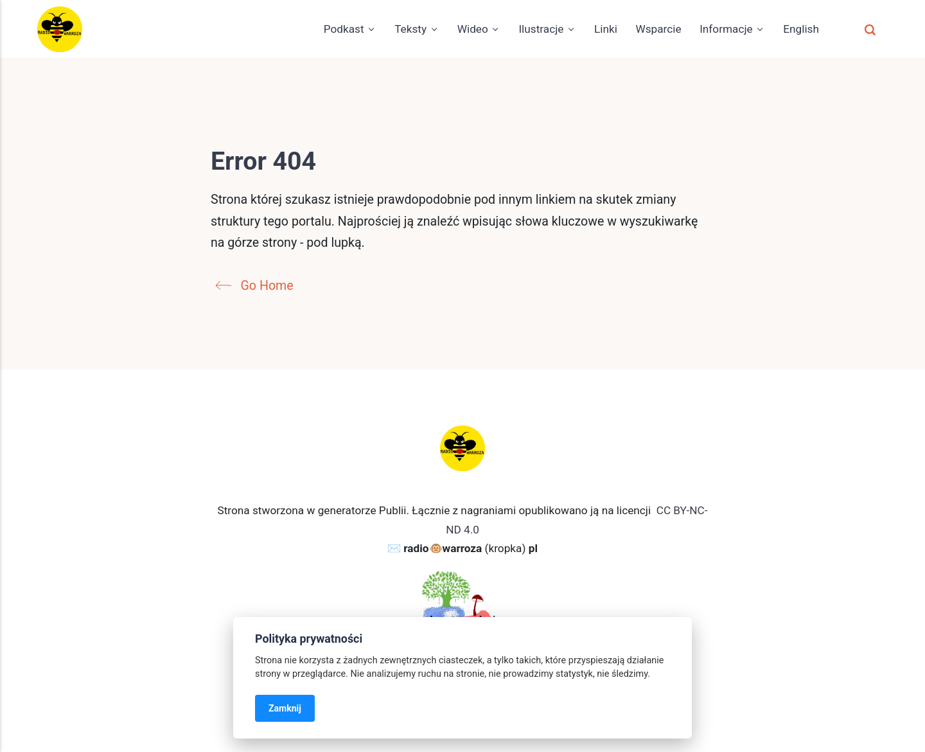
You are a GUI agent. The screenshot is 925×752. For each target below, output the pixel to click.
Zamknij (285, 708)
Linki (605, 28)
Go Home (258, 285)
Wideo (472, 28)
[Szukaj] (870, 29)
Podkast (344, 28)
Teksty (410, 28)
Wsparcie (658, 28)
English (801, 28)
